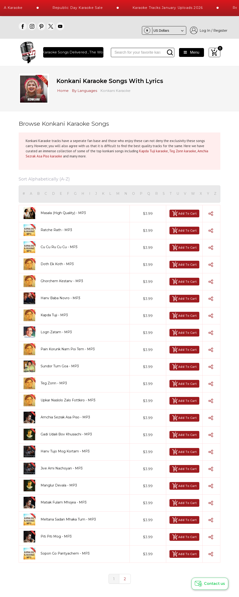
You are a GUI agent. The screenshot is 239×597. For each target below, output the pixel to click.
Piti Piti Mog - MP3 (56, 536)
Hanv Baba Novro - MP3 (60, 298)
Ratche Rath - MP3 (56, 230)
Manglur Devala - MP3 (59, 485)
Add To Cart (184, 213)
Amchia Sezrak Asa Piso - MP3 (65, 417)
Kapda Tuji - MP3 (54, 315)
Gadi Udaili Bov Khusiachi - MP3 (66, 434)
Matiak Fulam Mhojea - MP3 (64, 502)
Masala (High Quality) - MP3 (63, 213)
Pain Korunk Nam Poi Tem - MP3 (68, 349)
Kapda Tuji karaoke (153, 151)
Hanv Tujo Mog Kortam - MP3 (65, 451)
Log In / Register (208, 30)
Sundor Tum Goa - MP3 (60, 366)
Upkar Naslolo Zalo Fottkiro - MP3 (68, 400)
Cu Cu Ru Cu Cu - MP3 (59, 247)
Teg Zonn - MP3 (54, 383)
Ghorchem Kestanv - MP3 (62, 281)
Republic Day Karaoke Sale (83, 8)
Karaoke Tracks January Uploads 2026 (173, 8)
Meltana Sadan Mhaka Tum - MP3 (68, 519)
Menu (191, 52)
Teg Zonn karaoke (182, 151)
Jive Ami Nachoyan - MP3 (62, 468)
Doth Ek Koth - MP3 (57, 264)
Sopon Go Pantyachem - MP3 (65, 553)
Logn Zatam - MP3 (56, 332)
